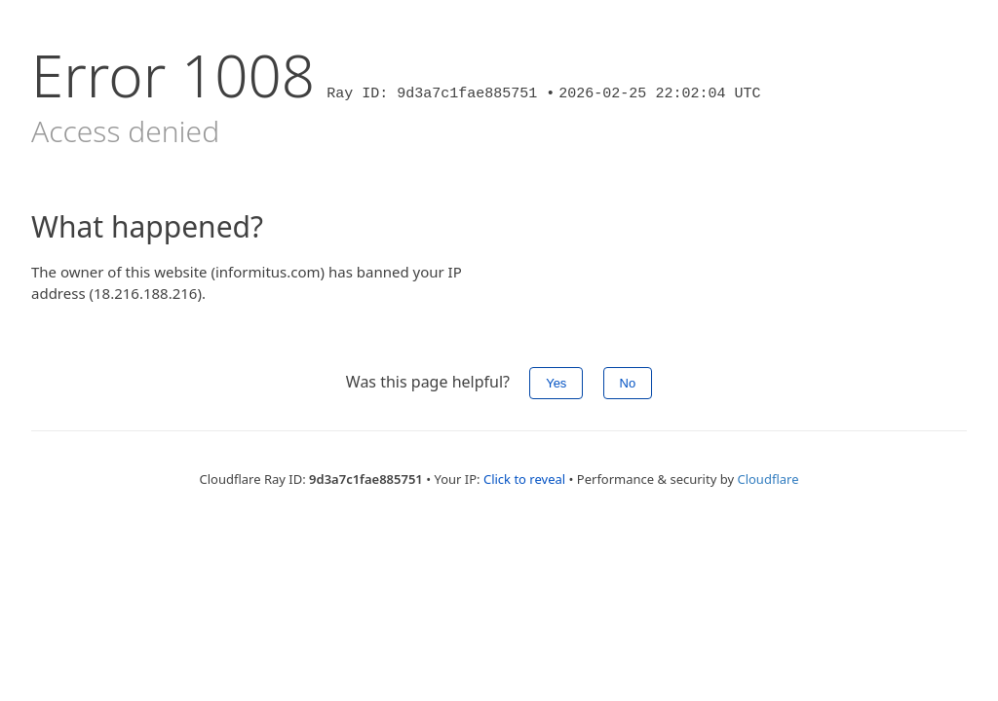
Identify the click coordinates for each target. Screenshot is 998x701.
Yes (556, 383)
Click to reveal (524, 479)
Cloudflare (767, 479)
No (628, 383)
